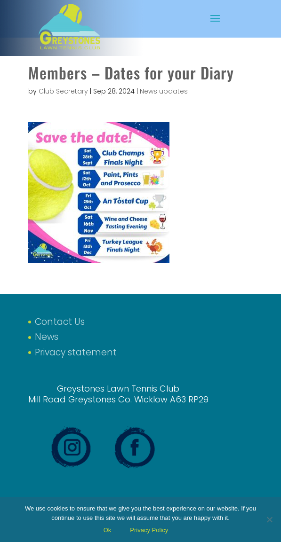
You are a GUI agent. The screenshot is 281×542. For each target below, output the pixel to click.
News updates (164, 91)
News (46, 336)
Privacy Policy (149, 530)
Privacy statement (76, 352)
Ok (108, 530)
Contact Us (60, 321)
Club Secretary (63, 91)
